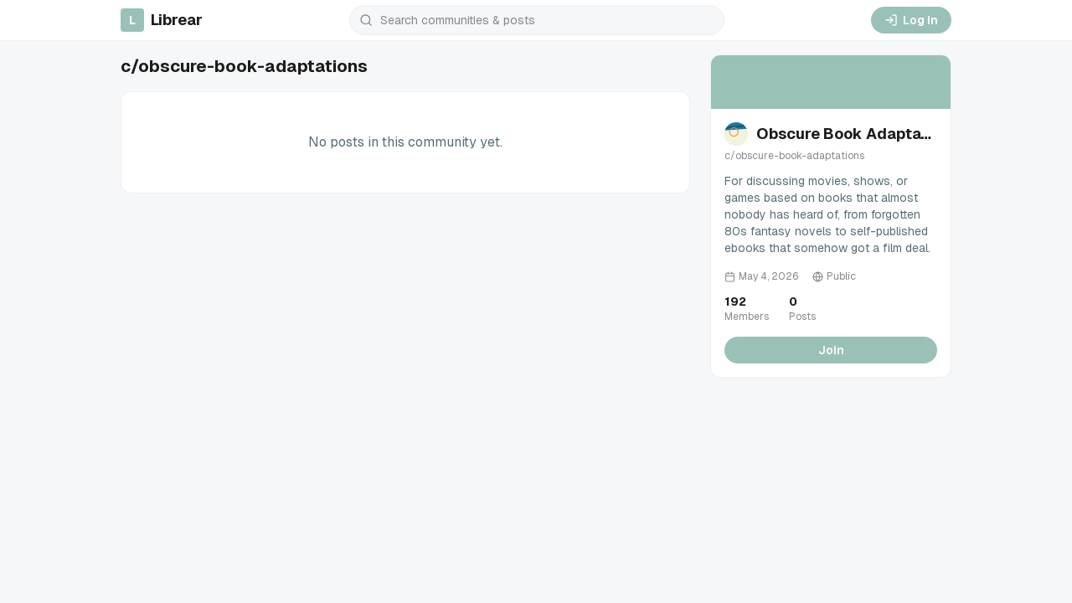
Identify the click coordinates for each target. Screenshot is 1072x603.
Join (831, 350)
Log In (911, 20)
